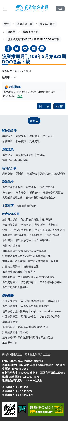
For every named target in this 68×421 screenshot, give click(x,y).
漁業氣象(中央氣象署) (52, 173)
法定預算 (53, 224)
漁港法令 (7, 192)
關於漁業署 (9, 131)
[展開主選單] (5, 9)
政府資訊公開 (24, 24)
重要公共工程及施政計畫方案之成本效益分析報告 (30, 261)
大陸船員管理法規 (12, 197)
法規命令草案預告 (53, 192)
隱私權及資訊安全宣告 (37, 354)
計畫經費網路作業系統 (15, 332)
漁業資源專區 (10, 282)
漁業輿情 (32, 173)
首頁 (6, 24)
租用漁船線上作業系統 (15, 311)
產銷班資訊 (54, 301)
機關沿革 (7, 136)
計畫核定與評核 (11, 266)
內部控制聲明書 (11, 245)
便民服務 (8, 295)
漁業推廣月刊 (30, 31)
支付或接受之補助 (21, 230)
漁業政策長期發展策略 (15, 160)
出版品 (11, 31)
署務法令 (34, 192)
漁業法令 (8, 182)
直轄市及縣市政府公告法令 (41, 197)
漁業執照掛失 (10, 306)
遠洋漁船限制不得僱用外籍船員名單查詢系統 (27, 337)
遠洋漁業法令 (47, 187)
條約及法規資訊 (30, 219)
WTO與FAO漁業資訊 (32, 301)
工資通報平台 (10, 342)
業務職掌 (7, 141)
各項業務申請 (10, 301)
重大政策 (7, 155)
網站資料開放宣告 (12, 354)
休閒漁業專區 (10, 316)
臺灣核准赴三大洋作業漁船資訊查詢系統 (25, 327)
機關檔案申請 (10, 321)
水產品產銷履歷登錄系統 (35, 306)
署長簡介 (34, 136)
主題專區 (8, 206)
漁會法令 (21, 192)
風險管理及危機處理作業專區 (18, 271)
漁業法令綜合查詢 (12, 187)
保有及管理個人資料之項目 (49, 230)
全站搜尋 (60, 8)
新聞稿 (19, 173)
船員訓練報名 (28, 316)
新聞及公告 (9, 168)
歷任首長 (48, 136)
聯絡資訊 (21, 141)
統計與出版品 (47, 24)
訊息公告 (7, 173)
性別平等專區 (42, 240)
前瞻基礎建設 (31, 266)
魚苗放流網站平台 (50, 316)
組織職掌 (47, 219)
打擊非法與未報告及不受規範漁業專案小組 (26, 256)
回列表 (59, 106)
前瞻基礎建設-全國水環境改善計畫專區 (24, 250)
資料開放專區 (23, 240)
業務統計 (39, 224)
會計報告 (7, 240)
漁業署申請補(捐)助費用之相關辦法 (22, 235)
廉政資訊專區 (28, 282)
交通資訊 (34, 141)
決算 (4, 230)
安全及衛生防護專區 (51, 282)
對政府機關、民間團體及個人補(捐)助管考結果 (28, 277)
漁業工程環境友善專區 (15, 287)
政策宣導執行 (53, 235)
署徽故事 (21, 136)
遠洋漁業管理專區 (27, 205)
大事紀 (41, 155)
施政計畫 (26, 224)
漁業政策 (8, 149)
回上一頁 (44, 106)
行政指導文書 (10, 224)
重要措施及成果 (25, 155)
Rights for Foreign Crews (46, 311)
